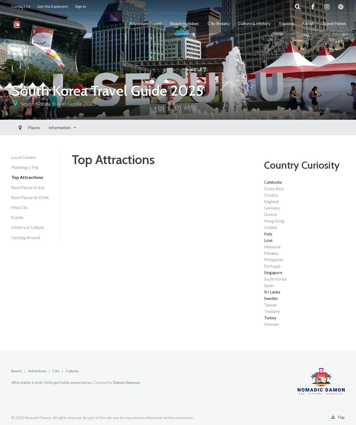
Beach (16, 371)
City (55, 371)
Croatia (271, 195)
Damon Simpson (126, 382)
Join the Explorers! (53, 6)
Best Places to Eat (28, 187)
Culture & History (254, 23)
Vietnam (271, 324)
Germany (272, 208)
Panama (271, 253)
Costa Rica (273, 188)
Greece (270, 214)
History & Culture (27, 227)
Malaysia (272, 246)
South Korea (275, 279)
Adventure (37, 371)
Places (22, 127)
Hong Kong (274, 220)
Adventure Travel (145, 23)
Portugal (272, 266)
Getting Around (25, 237)
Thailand (272, 311)
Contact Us (21, 6)
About (308, 23)
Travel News (334, 23)
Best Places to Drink (30, 197)
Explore (286, 23)
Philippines (274, 259)
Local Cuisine (23, 157)
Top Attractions (27, 177)
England (271, 201)
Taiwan (270, 304)
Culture (72, 371)
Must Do (19, 207)
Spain (269, 285)
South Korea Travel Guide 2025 (58, 103)
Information (47, 127)
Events (17, 217)
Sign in (80, 6)
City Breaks (218, 23)
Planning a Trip (25, 167)
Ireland (270, 227)
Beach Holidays (184, 23)
